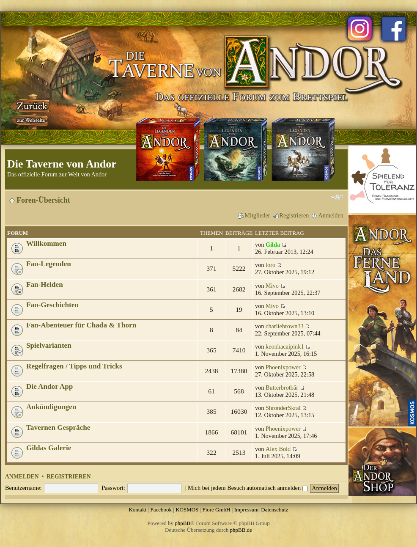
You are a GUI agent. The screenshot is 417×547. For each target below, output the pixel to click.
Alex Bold (278, 448)
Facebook (161, 509)
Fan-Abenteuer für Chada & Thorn (81, 325)
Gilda (273, 244)
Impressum (246, 509)
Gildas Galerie (48, 448)
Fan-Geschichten (52, 305)
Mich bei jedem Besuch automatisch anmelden (248, 487)
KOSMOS (187, 509)
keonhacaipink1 (285, 346)
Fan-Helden (44, 284)
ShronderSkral (283, 407)
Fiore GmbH (216, 509)
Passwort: (113, 487)
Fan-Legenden (48, 264)
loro (270, 264)
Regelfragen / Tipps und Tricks (74, 366)
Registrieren (294, 215)
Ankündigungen (51, 407)
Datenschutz (274, 509)
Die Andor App (49, 386)
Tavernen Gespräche (58, 427)
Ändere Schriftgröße (337, 197)
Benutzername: (23, 487)
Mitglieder (257, 215)
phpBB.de (241, 530)
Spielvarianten (48, 345)
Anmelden (330, 215)
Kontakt (137, 509)
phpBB (182, 523)
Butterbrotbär (282, 387)
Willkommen (46, 243)
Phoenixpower (283, 367)
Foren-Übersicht (43, 200)
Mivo (272, 285)
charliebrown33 (285, 326)
